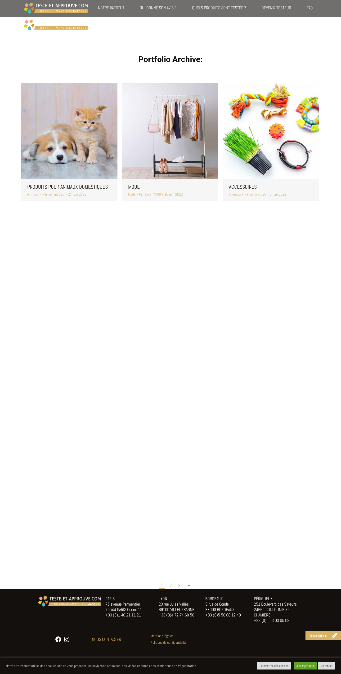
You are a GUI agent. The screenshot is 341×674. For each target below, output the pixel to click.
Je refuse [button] (326, 666)
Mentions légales (162, 636)
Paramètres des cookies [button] (274, 666)
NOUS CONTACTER (106, 639)
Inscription (309, 7)
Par (53, 194)
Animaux (33, 194)
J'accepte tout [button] (305, 666)
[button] (323, 635)
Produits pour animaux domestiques (67, 186)
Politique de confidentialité (169, 642)
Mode (134, 186)
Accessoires (243, 186)
